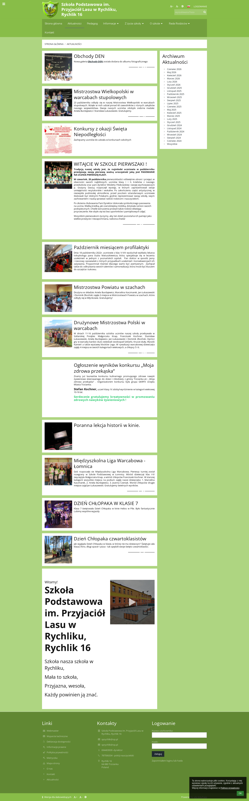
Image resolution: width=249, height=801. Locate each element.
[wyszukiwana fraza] (190, 12)
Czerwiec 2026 (174, 69)
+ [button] (171, 6)
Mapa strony (53, 763)
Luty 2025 (172, 119)
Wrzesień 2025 (174, 97)
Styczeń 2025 (173, 122)
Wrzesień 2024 (174, 134)
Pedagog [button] (92, 23)
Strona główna (54, 44)
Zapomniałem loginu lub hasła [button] (167, 760)
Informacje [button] (111, 23)
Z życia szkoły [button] (134, 23)
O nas (50, 768)
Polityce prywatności (229, 788)
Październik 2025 (175, 94)
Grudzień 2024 (174, 125)
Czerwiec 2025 (174, 106)
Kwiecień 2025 (174, 112)
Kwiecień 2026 (174, 75)
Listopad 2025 (174, 90)
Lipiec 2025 (172, 103)
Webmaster (53, 730)
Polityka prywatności (57, 752)
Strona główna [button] (53, 23)
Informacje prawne (56, 747)
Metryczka (52, 757)
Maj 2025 (171, 109)
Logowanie (200, 6)
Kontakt (51, 774)
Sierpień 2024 (174, 137)
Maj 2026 (171, 72)
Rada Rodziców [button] (180, 23)
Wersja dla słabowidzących (57, 797)
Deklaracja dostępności (58, 741)
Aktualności (74, 44)
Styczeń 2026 (173, 84)
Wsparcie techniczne (57, 736)
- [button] (177, 6)
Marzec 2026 (173, 78)
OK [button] (240, 793)
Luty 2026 (172, 81)
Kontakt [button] (49, 32)
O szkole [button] (156, 23)
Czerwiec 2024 (174, 140)
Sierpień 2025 (174, 100)
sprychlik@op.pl (110, 739)
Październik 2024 (175, 131)
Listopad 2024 (174, 128)
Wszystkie (172, 143)
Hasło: (155, 741)
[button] (188, 6)
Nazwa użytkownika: (162, 730)
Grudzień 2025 (174, 87)
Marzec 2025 (173, 115)
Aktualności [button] (74, 23)
